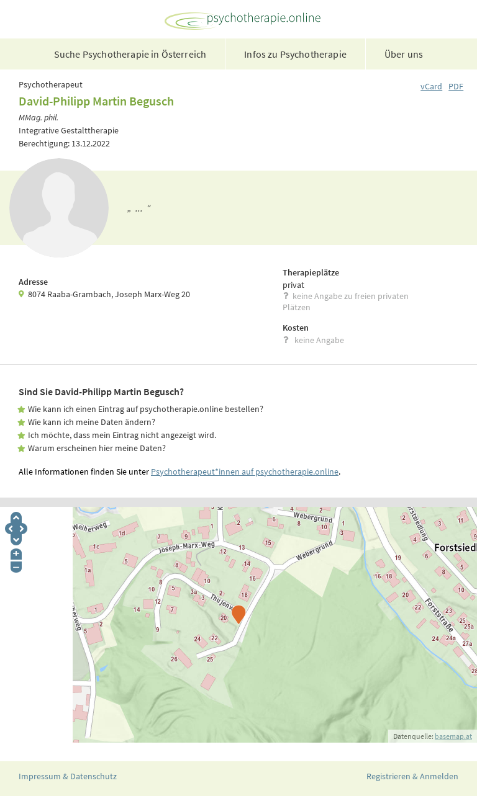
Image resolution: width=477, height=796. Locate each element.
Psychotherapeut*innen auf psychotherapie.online (244, 471)
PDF (455, 86)
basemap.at (453, 736)
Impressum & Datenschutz (68, 776)
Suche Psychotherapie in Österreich (130, 54)
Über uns (403, 54)
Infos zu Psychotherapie (295, 54)
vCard (431, 86)
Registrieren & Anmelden (412, 776)
